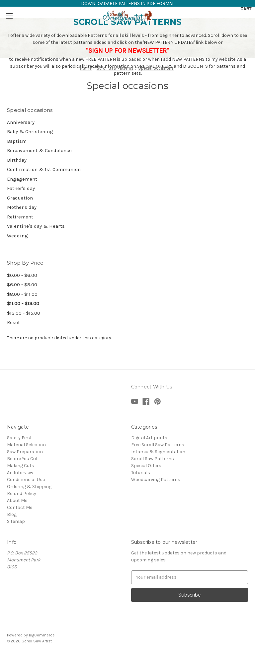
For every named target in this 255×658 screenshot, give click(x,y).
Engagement (22, 179)
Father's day (21, 188)
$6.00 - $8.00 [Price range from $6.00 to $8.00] (22, 285)
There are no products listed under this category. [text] (59, 338)
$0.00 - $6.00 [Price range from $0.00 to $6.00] (22, 275)
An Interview (20, 472)
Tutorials (140, 472)
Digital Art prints (149, 438)
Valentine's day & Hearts (36, 226)
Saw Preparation (25, 451)
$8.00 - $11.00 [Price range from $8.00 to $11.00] (22, 294)
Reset (13, 322)
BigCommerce (42, 635)
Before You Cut (22, 458)
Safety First (19, 438)
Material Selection (26, 445)
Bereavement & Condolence (39, 150)
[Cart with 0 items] (246, 9)
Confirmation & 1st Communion (44, 169)
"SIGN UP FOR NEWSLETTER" (127, 50)
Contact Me (19, 507)
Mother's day (22, 207)
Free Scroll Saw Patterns (157, 445)
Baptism (17, 141)
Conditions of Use (26, 479)
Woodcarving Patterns (155, 479)
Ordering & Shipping (29, 486)
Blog (12, 514)
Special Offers (146, 465)
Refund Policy (21, 493)
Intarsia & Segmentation (158, 451)
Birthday (17, 160)
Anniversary (21, 122)
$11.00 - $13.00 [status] (23, 303)
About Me (17, 500)
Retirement (20, 217)
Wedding (17, 236)
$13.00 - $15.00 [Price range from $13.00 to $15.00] (23, 313)
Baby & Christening (30, 131)
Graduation (20, 198)
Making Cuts (20, 465)
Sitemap (16, 521)
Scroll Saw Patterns (152, 458)
